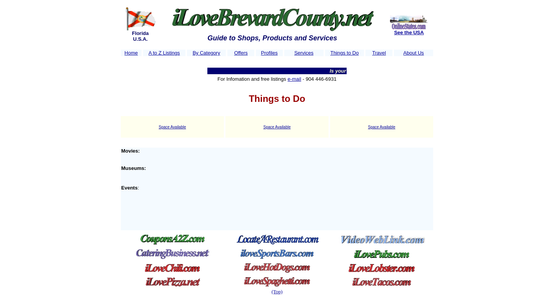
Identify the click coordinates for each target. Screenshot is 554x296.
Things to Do (344, 53)
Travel (379, 53)
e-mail (294, 79)
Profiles (269, 53)
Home (131, 53)
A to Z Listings (164, 53)
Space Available (172, 127)
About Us (413, 53)
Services (304, 53)
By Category (206, 53)
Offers (241, 53)
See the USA (409, 32)
